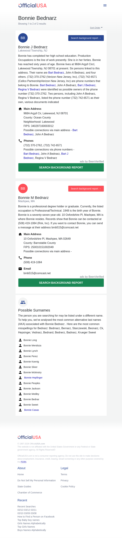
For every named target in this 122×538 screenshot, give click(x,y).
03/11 (33, 510)
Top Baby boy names (29, 520)
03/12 (27, 510)
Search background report (61, 167)
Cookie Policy (68, 486)
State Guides (24, 486)
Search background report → (86, 38)
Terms (64, 474)
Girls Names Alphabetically (32, 523)
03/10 (20, 513)
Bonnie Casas (28, 410)
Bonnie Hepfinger (30, 378)
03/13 (20, 510)
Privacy (65, 480)
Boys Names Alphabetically (32, 530)
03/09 (27, 513)
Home (21, 474)
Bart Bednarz (56, 72)
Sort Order (95, 27)
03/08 (33, 513)
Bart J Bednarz (87, 85)
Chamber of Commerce (30, 492)
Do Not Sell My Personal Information (37, 480)
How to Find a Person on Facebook (36, 516)
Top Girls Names (26, 526)
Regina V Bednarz (29, 89)
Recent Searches (27, 506)
